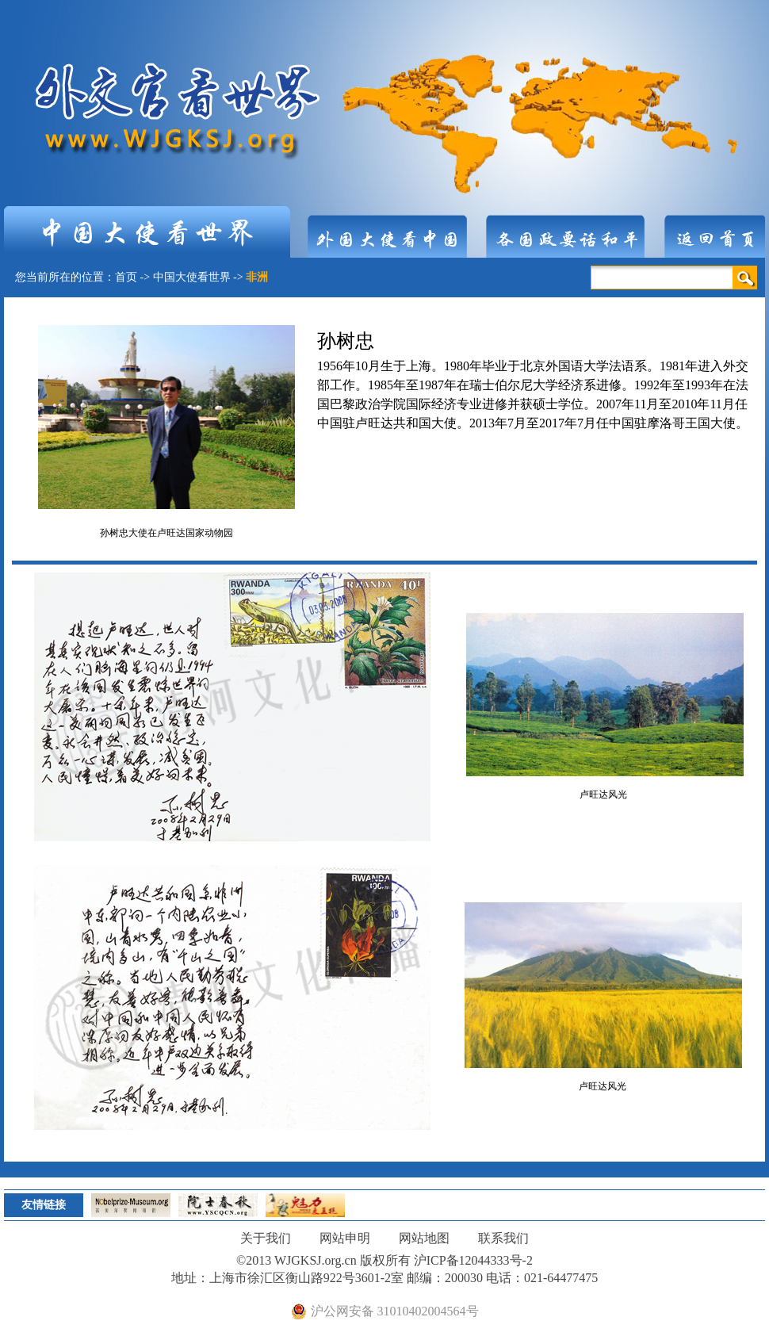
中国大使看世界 (192, 277)
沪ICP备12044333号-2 (473, 1260)
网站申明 (344, 1238)
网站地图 (424, 1238)
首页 (126, 277)
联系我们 (503, 1238)
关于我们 (265, 1238)
